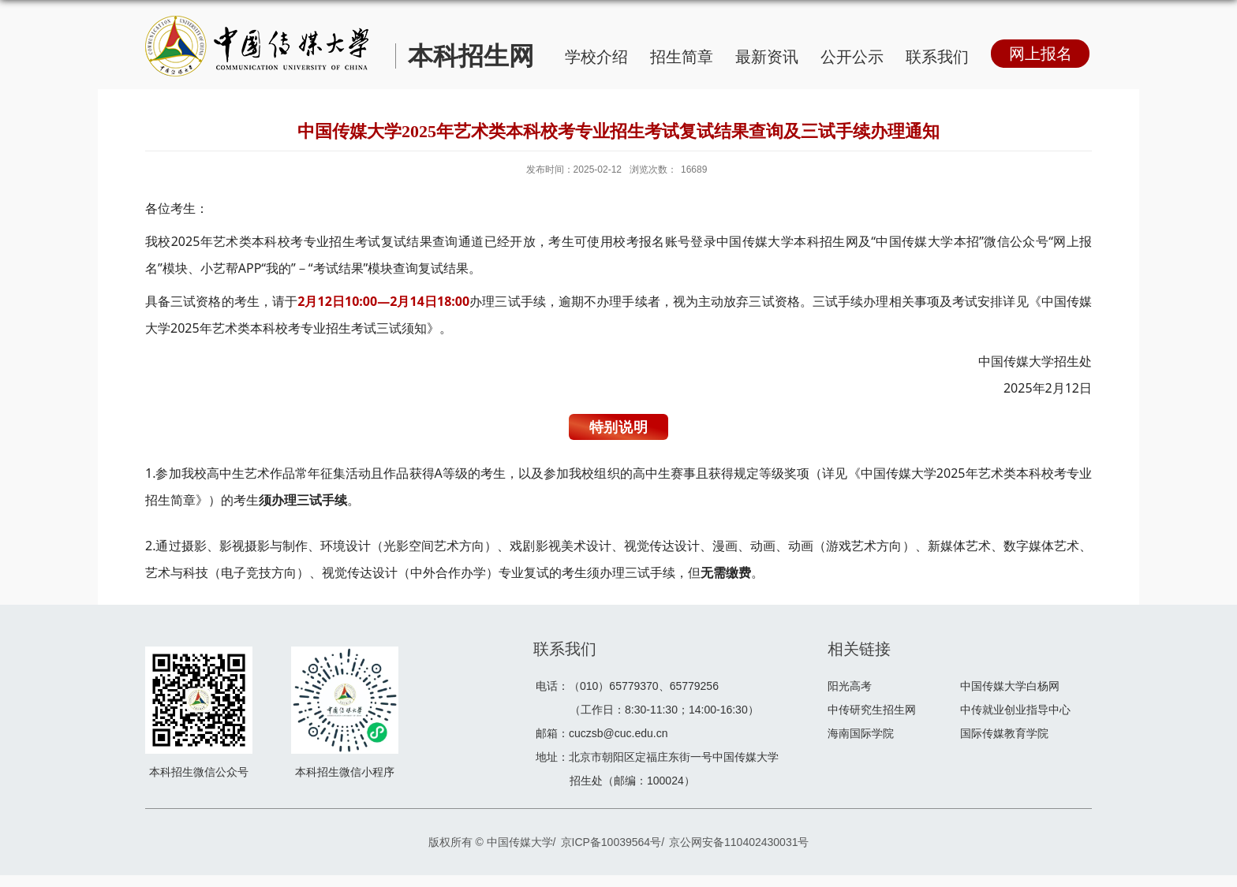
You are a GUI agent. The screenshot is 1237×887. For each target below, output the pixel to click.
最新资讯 (766, 56)
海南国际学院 (861, 733)
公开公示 (852, 56)
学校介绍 (596, 56)
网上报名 (1040, 53)
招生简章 (681, 56)
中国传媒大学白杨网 (1009, 686)
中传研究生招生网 (872, 709)
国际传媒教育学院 (1004, 733)
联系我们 (937, 56)
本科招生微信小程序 (344, 772)
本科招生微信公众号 (199, 772)
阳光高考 (850, 686)
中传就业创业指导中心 (1015, 709)
